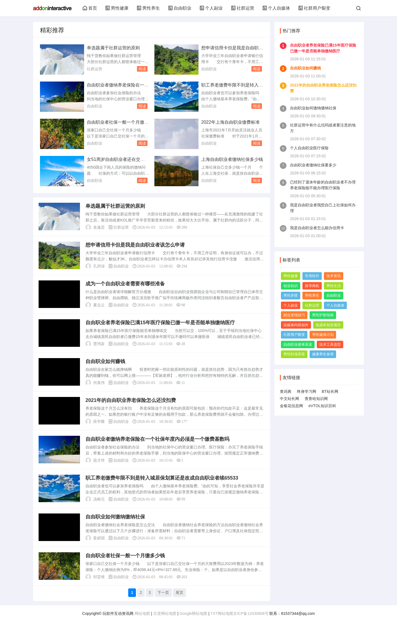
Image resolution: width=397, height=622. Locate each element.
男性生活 (333, 286)
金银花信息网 (291, 406)
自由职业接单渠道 (297, 344)
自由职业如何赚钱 (105, 361)
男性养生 (148, 8)
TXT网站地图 (222, 613)
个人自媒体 (276, 8)
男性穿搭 (290, 295)
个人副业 (211, 8)
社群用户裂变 (314, 8)
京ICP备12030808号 (251, 613)
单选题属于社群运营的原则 (113, 47)
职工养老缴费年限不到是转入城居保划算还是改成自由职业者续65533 (161, 478)
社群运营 (242, 8)
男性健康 (116, 8)
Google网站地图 (193, 613)
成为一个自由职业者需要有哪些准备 (125, 283)
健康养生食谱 (323, 354)
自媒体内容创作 (296, 325)
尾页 (179, 592)
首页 (90, 8)
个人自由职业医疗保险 (309, 148)
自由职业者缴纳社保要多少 (313, 165)
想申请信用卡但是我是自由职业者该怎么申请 (135, 245)
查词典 (285, 391)
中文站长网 (289, 398)
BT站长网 (330, 391)
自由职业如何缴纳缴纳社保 (115, 517)
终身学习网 (306, 391)
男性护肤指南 (323, 315)
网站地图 (142, 613)
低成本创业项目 (328, 325)
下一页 (163, 592)
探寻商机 (312, 286)
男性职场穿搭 (294, 354)
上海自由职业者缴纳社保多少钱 (232, 159)
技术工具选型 (330, 344)
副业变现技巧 (294, 315)
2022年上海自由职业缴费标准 (230, 122)
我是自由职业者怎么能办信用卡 (317, 228)
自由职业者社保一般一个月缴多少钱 (125, 555)
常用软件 (312, 276)
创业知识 (290, 286)
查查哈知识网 (316, 398)
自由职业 (179, 8)
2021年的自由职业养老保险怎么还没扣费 (130, 400)
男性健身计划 (323, 334)
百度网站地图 (164, 613)
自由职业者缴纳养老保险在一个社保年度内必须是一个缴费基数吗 (157, 439)
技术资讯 (333, 276)
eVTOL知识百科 (322, 406)
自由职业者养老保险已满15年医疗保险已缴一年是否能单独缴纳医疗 (160, 322)
